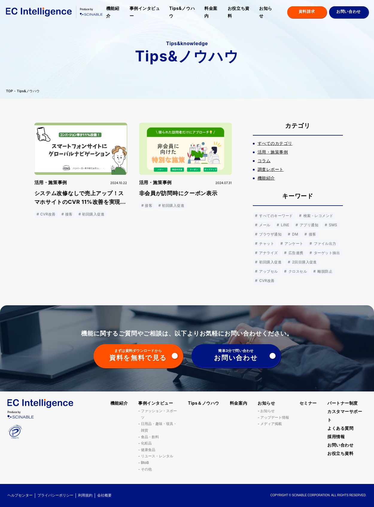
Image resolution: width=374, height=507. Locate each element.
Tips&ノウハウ (182, 12)
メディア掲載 (271, 423)
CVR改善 (266, 280)
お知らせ (265, 12)
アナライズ (268, 253)
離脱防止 (324, 271)
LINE (284, 225)
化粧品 (146, 443)
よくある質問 (340, 428)
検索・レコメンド (317, 215)
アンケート (293, 243)
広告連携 (295, 253)
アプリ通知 (308, 225)
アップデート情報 (274, 417)
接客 (312, 234)
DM (294, 234)
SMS (332, 225)
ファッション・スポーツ (159, 414)
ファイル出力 (324, 243)
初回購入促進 (270, 262)
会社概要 (104, 495)
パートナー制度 (342, 403)
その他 (146, 469)
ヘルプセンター (20, 495)
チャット (266, 243)
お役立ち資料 (239, 12)
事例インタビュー (145, 12)
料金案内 (211, 12)
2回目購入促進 (304, 262)
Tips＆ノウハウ (203, 403)
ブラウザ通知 (270, 234)
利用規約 (85, 495)
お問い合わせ (340, 444)
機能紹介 (112, 12)
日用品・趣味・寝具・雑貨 (159, 426)
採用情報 (336, 436)
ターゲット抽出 (326, 253)
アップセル (268, 271)
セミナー (308, 403)
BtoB (145, 462)
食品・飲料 (150, 437)
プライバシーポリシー (55, 495)
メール (264, 225)
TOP (9, 91)
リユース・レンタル (157, 456)
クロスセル (297, 271)
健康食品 (148, 449)
